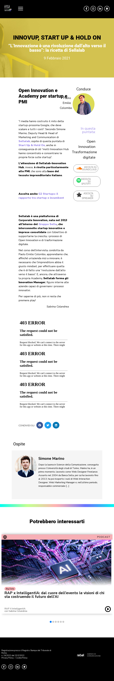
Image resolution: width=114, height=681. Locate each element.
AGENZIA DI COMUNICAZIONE (93, 655)
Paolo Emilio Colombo (66, 103)
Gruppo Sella (48, 224)
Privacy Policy (7, 658)
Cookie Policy (21, 658)
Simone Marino (51, 458)
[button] (39, 425)
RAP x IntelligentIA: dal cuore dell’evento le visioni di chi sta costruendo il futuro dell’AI (54, 595)
